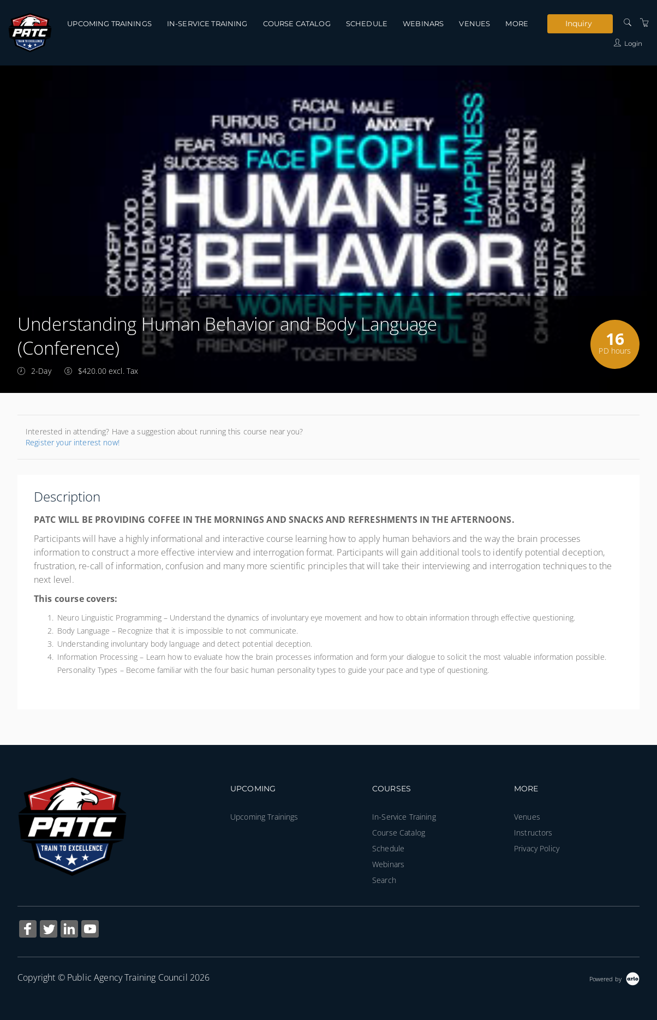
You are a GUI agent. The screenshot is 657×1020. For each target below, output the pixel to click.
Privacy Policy (536, 848)
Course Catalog (297, 23)
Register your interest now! (73, 442)
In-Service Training (207, 23)
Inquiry (579, 23)
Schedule (366, 23)
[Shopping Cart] (644, 22)
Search (384, 880)
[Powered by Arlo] (614, 978)
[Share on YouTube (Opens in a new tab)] (90, 930)
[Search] (627, 22)
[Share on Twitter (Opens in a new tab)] (48, 930)
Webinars (423, 23)
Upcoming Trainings (109, 23)
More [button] (516, 23)
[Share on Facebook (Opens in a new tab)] (28, 930)
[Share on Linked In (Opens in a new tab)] (69, 930)
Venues (474, 23)
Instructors (533, 832)
